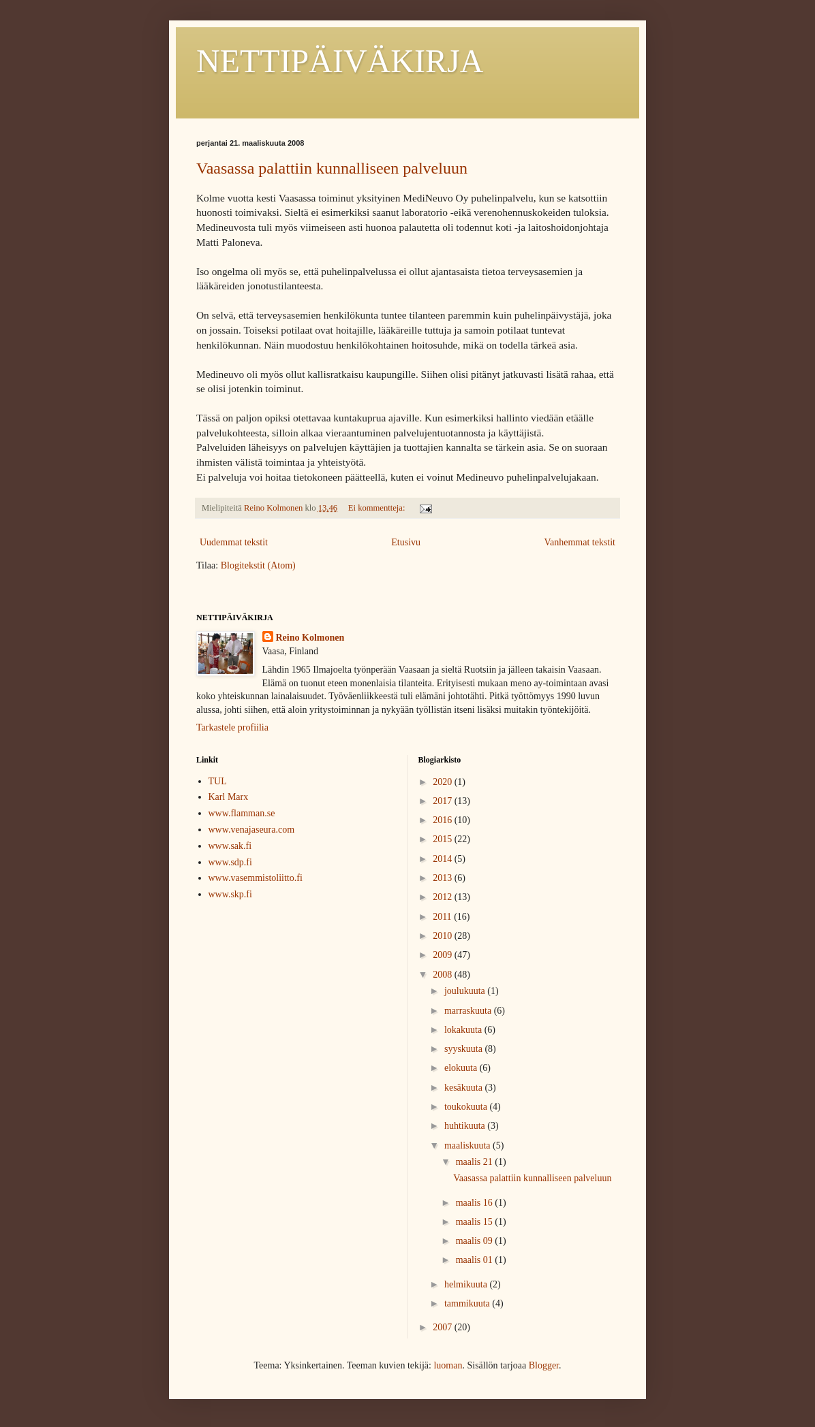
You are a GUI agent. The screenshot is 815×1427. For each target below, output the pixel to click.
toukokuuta (467, 1107)
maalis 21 (475, 1162)
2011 (443, 917)
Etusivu (405, 542)
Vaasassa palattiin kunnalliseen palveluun (331, 168)
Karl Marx (229, 797)
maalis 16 (475, 1203)
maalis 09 (475, 1241)
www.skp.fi (230, 894)
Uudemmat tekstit (234, 542)
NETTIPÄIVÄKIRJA (339, 61)
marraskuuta (469, 1011)
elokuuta (462, 1068)
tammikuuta (468, 1303)
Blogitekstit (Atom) (258, 565)
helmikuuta (467, 1284)
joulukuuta (465, 991)
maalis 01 (475, 1260)
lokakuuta (464, 1030)
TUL (218, 781)
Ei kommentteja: (378, 508)
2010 (444, 936)
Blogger (544, 1365)
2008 (444, 974)
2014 (444, 859)
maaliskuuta (468, 1145)
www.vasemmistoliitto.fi (256, 878)
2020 (444, 782)
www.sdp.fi (230, 862)
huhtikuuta (465, 1126)
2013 (444, 878)
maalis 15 (475, 1222)
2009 (444, 955)
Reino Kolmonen (310, 637)
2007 (444, 1327)
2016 (444, 820)
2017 (444, 801)
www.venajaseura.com (252, 829)
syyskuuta (464, 1049)
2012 (444, 897)
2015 (444, 839)
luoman (447, 1365)
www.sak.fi (230, 846)
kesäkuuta (464, 1088)
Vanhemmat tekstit (579, 542)
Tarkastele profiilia (232, 727)
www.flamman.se (242, 813)
